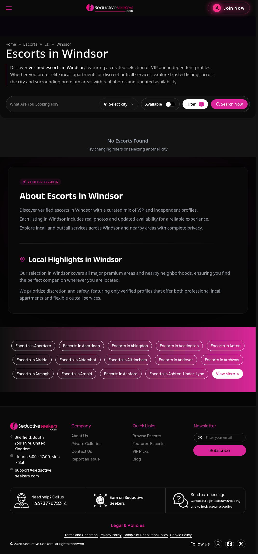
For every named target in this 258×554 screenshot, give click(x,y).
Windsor (63, 44)
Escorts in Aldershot (78, 359)
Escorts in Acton (225, 345)
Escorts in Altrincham (128, 359)
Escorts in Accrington (179, 345)
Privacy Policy (111, 534)
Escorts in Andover (176, 359)
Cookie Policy (181, 534)
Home (11, 44)
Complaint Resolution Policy (145, 534)
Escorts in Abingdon (130, 345)
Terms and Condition (81, 534)
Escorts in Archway (222, 359)
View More (227, 374)
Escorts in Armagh (33, 373)
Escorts (30, 44)
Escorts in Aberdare (33, 345)
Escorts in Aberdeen (81, 345)
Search (229, 104)
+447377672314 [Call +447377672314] (49, 503)
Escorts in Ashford (120, 373)
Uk (47, 44)
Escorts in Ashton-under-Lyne (176, 373)
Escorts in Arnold (76, 373)
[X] (241, 544)
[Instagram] (218, 544)
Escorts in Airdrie (32, 359)
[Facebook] (229, 544)
